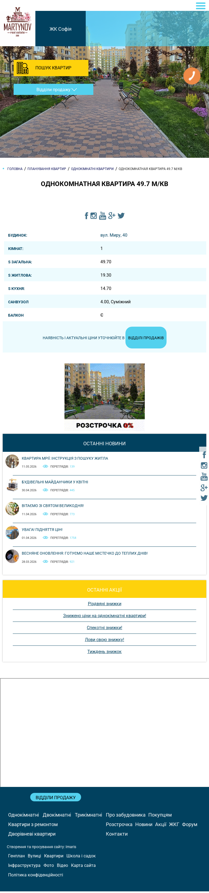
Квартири (53, 857)
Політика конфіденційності (35, 876)
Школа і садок (81, 857)
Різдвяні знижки (104, 605)
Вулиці (34, 857)
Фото (49, 867)
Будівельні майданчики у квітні (55, 483)
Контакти (117, 835)
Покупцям (160, 816)
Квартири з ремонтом (33, 826)
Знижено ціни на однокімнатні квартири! (104, 617)
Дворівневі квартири (32, 835)
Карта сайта (83, 867)
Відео (62, 867)
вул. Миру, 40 (113, 235)
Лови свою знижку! (104, 641)
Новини (143, 826)
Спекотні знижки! (104, 629)
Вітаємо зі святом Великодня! (53, 507)
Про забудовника (126, 816)
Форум (189, 826)
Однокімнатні (23, 816)
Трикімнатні (88, 816)
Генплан (16, 857)
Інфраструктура (24, 867)
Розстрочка (119, 826)
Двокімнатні (57, 816)
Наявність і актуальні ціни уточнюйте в (104, 338)
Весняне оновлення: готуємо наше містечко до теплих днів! (85, 555)
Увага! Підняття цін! (42, 531)
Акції (160, 826)
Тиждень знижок (104, 653)
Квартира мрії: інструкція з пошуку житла (65, 460)
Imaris (71, 848)
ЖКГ (174, 826)
